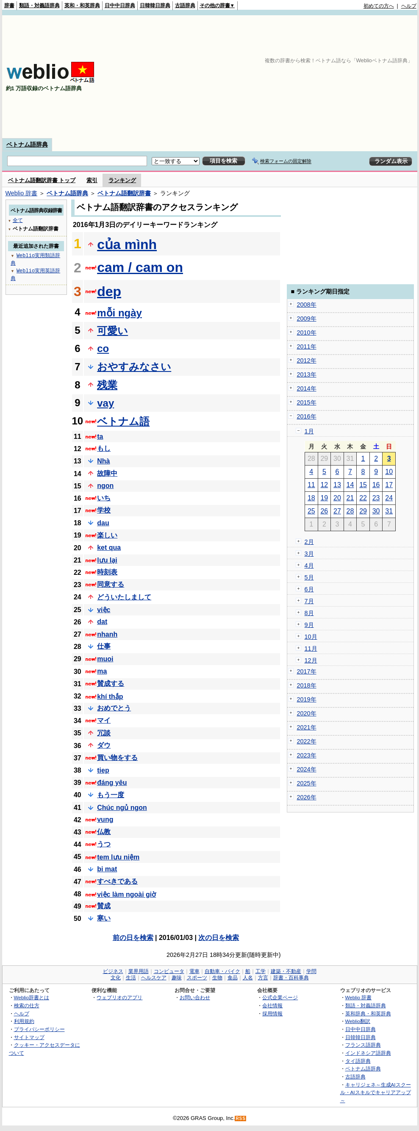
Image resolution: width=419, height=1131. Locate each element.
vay (105, 403)
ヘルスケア (153, 977)
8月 (309, 613)
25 (311, 511)
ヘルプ (408, 6)
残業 (107, 385)
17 (389, 484)
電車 (194, 971)
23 (376, 498)
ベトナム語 (123, 421)
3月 (309, 553)
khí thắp (110, 696)
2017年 (306, 671)
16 (376, 484)
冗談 (104, 733)
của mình (127, 244)
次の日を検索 (218, 937)
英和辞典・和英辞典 (368, 1013)
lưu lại (107, 560)
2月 (309, 541)
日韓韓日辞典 (155, 5)
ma (102, 671)
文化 (116, 977)
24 (389, 498)
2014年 (306, 388)
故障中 (107, 473)
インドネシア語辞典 (368, 1053)
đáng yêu (112, 782)
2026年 (306, 797)
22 (363, 498)
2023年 (306, 755)
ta (100, 436)
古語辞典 (185, 5)
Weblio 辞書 (22, 193)
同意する (110, 584)
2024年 (306, 769)
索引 (91, 180)
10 (389, 471)
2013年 (306, 374)
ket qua (109, 547)
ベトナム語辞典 (27, 144)
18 (311, 498)
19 (324, 498)
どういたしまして (124, 597)
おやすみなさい (134, 366)
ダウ (104, 745)
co (103, 348)
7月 (309, 601)
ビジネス (113, 971)
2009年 (306, 318)
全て (18, 220)
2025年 (306, 783)
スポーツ (197, 977)
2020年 (306, 713)
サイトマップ (29, 1037)
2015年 (306, 402)
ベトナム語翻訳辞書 (124, 193)
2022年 (306, 741)
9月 (309, 624)
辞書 (9, 5)
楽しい (107, 535)
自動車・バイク (222, 971)
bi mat (107, 869)
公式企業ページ (280, 997)
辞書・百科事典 (291, 977)
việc (103, 609)
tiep (103, 770)
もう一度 (110, 794)
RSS (241, 1118)
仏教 (104, 831)
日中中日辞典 (120, 5)
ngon (105, 485)
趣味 (177, 977)
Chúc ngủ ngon (122, 807)
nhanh (107, 634)
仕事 (104, 646)
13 (337, 484)
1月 (309, 431)
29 (363, 511)
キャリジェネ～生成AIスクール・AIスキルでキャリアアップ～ (375, 1092)
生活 (131, 977)
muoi (105, 659)
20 (337, 498)
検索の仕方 (26, 1005)
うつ (104, 844)
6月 (309, 589)
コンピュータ (169, 971)
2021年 (306, 727)
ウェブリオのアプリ (119, 997)
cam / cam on (140, 267)
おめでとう (114, 708)
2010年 (306, 332)
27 (337, 511)
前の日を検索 (133, 937)
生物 (217, 977)
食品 (233, 977)
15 (363, 484)
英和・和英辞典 (82, 5)
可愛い (112, 330)
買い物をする (117, 757)
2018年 (306, 685)
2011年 (306, 346)
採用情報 (272, 1013)
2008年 (306, 304)
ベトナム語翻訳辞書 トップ (42, 180)
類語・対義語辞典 (39, 5)
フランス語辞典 (363, 1045)
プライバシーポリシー (39, 1029)
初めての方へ (379, 6)
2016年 (306, 416)
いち (104, 498)
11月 (311, 648)
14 (350, 484)
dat (102, 621)
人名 (248, 977)
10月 (311, 636)
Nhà (103, 461)
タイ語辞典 (358, 1061)
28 (350, 511)
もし (104, 448)
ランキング (122, 180)
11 (311, 484)
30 (376, 511)
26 (324, 511)
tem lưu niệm (118, 857)
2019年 (306, 699)
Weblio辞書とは (31, 997)
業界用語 (138, 971)
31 (389, 511)
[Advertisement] (277, 76)
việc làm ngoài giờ (126, 894)
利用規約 (24, 1021)
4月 (309, 565)
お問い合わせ (195, 997)
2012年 (306, 360)
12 (324, 484)
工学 (260, 971)
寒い (104, 918)
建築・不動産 (286, 971)
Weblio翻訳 (357, 1021)
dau (103, 523)
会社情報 (272, 1005)
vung (105, 819)
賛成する (110, 683)
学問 (311, 971)
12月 (311, 660)
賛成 (104, 905)
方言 (263, 977)
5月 (309, 577)
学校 (104, 510)
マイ (104, 720)
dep (109, 291)
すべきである (117, 881)
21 (350, 498)
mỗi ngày (119, 313)
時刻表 (107, 572)
